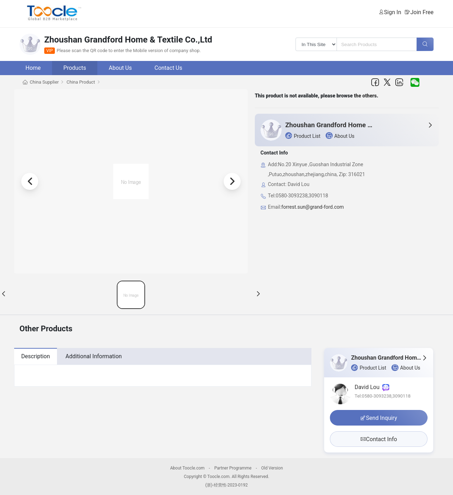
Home (33, 67)
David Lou (372, 387)
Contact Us (168, 67)
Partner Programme (232, 468)
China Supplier (44, 82)
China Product (81, 82)
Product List (302, 135)
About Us (120, 67)
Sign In (392, 12)
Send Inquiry (378, 418)
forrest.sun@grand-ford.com (312, 207)
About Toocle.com (187, 468)
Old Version (272, 468)
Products (74, 67)
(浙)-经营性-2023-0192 (226, 485)
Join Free (422, 12)
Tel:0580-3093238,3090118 (383, 396)
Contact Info (378, 439)
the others (365, 96)
